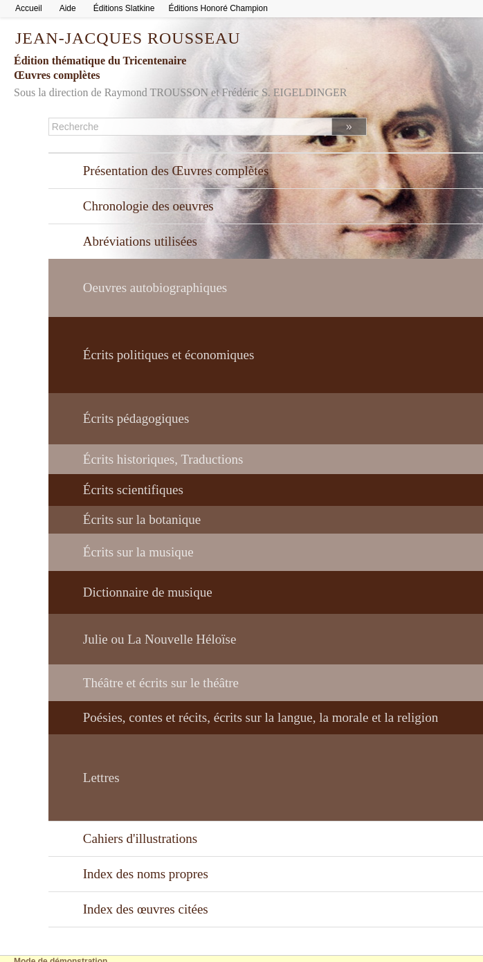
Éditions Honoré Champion (217, 8)
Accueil (28, 8)
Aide (68, 8)
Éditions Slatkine (124, 8)
